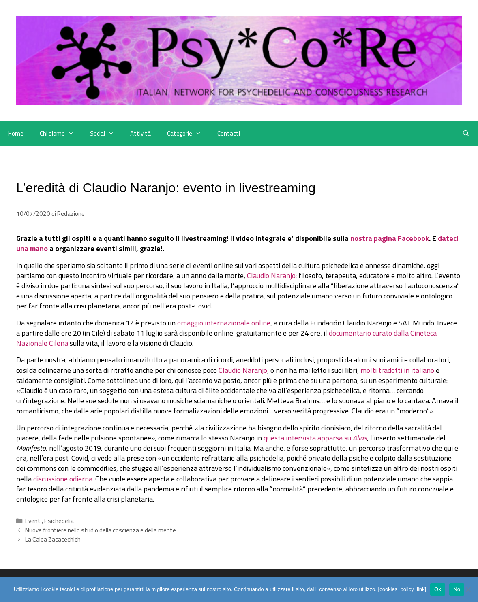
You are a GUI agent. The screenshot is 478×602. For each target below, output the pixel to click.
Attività (140, 133)
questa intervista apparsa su (315, 437)
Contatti (228, 133)
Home (16, 133)
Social (106, 133)
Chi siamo (61, 133)
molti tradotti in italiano (397, 370)
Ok (437, 589)
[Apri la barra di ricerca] (466, 133)
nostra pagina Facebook (389, 238)
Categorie (188, 133)
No (456, 589)
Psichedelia (59, 520)
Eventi (33, 520)
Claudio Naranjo (271, 275)
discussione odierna (62, 478)
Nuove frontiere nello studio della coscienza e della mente (100, 530)
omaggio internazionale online (223, 322)
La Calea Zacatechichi (53, 539)
